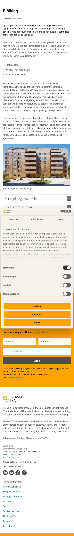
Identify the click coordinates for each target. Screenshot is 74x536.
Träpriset (7, 521)
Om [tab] (61, 219)
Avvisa (37, 322)
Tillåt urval (37, 314)
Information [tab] (37, 219)
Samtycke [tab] (13, 219)
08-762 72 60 (15, 454)
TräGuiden (8, 501)
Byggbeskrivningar (12, 491)
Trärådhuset (9, 526)
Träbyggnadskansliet (13, 496)
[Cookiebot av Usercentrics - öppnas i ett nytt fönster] (58, 211)
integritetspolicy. (17, 377)
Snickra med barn (11, 511)
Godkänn (37, 306)
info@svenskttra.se (11, 457)
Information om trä (12, 486)
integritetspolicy (57, 257)
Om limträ (8, 506)
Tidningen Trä (10, 516)
